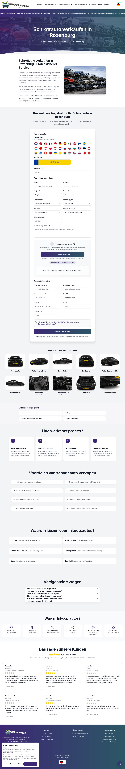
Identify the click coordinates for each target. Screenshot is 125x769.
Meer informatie (8, 752)
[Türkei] (84, 153)
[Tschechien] (65, 148)
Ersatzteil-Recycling (109, 739)
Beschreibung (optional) (42, 226)
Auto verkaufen (80, 5)
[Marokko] (89, 153)
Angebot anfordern (47, 739)
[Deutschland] (60, 144)
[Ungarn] (55, 148)
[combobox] (48, 195)
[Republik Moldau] (60, 153)
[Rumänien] (79, 148)
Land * (65, 294)
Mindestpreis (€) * (40, 168)
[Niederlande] (36, 144)
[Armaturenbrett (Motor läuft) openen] (62, 383)
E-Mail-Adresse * (69, 285)
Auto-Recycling (109, 733)
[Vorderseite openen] (15, 361)
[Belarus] (65, 153)
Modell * (66, 182)
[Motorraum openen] (86, 383)
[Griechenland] (41, 153)
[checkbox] (36, 322)
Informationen (50, 5)
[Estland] (84, 148)
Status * (66, 191)
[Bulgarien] (74, 148)
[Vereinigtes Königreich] (41, 144)
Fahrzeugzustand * (69, 208)
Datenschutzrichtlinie (45, 324)
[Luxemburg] (36, 148)
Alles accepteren (30, 764)
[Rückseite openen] (86, 361)
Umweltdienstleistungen (109, 742)
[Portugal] (41, 148)
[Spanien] (65, 144)
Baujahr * (37, 191)
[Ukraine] (55, 153)
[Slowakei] (70, 148)
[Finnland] (79, 144)
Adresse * (37, 302)
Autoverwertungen (95, 4)
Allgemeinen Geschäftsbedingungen (61, 322)
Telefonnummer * (40, 294)
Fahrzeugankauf (109, 736)
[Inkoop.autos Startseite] (15, 5)
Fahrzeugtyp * (68, 199)
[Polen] (50, 148)
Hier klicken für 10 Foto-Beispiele (62, 262)
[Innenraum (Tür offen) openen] (39, 383)
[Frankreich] (50, 144)
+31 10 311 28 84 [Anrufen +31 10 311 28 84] (47, 733)
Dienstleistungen (65, 5)
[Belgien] (45, 144)
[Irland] (89, 144)
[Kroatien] (60, 148)
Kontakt (106, 4)
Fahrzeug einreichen (62, 331)
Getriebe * (37, 208)
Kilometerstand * (39, 217)
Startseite (39, 4)
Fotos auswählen (62, 254)
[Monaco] (55, 144)
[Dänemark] (74, 144)
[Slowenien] (74, 153)
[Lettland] (89, 148)
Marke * (36, 182)
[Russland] (79, 153)
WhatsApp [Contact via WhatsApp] (46, 736)
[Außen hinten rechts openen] (110, 361)
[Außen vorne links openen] (39, 361)
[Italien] (70, 144)
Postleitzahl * (38, 311)
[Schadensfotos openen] (110, 383)
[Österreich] (45, 148)
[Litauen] (36, 153)
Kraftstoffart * (38, 199)
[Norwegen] (50, 153)
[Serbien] (70, 153)
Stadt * (65, 302)
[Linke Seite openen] (62, 361)
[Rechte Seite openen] (15, 383)
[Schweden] (84, 144)
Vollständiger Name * (41, 285)
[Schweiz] (45, 153)
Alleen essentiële (15, 764)
